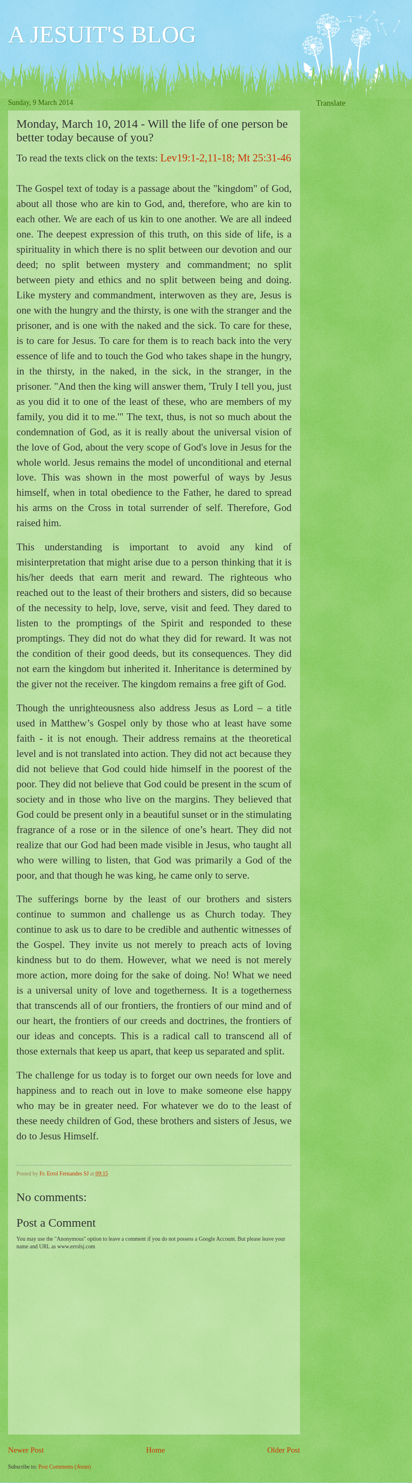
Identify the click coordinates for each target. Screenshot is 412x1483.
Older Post (283, 1450)
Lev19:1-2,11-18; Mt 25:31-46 (225, 158)
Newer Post (26, 1450)
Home (155, 1450)
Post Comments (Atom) (64, 1467)
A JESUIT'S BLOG (102, 34)
